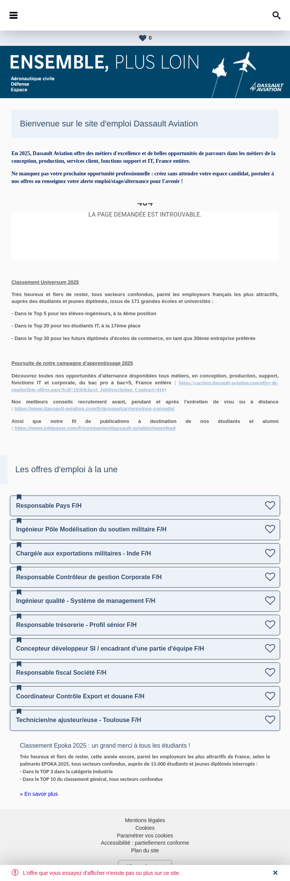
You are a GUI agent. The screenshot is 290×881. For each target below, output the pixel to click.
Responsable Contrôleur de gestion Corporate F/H (89, 577)
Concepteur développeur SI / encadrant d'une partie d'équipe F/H (110, 648)
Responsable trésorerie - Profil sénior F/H (76, 625)
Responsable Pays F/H (49, 505)
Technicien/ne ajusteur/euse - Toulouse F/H (78, 720)
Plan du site (145, 850)
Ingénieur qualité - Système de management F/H (86, 601)
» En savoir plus (39, 794)
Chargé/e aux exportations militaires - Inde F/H (83, 553)
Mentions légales (145, 820)
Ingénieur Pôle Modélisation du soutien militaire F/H (91, 529)
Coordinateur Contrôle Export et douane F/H (80, 696)
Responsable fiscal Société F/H (61, 672)
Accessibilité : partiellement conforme (145, 843)
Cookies (145, 828)
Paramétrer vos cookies (145, 835)
